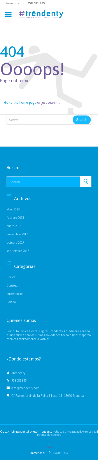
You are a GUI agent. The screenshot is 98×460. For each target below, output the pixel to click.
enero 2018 (14, 226)
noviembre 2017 (17, 234)
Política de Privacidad (66, 431)
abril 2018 (13, 209)
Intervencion (15, 294)
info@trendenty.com (23, 388)
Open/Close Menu (9, 14)
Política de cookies (49, 434)
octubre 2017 (15, 242)
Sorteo (11, 302)
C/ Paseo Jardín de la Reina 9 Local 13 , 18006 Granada (47, 395)
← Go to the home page (18, 103)
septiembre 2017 (18, 251)
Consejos (13, 285)
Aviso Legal (88, 431)
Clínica (11, 277)
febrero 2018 (15, 217)
